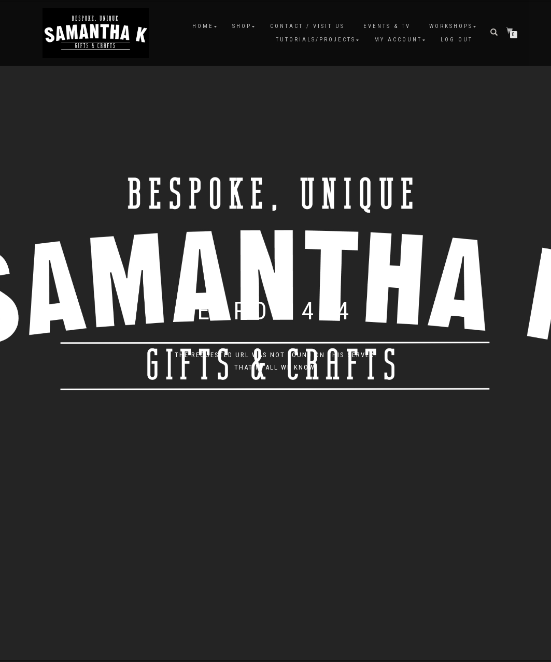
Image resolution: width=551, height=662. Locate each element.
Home (203, 26)
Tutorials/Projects (316, 39)
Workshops (451, 26)
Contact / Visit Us (307, 26)
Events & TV (387, 26)
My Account (398, 39)
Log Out (457, 39)
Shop (241, 26)
